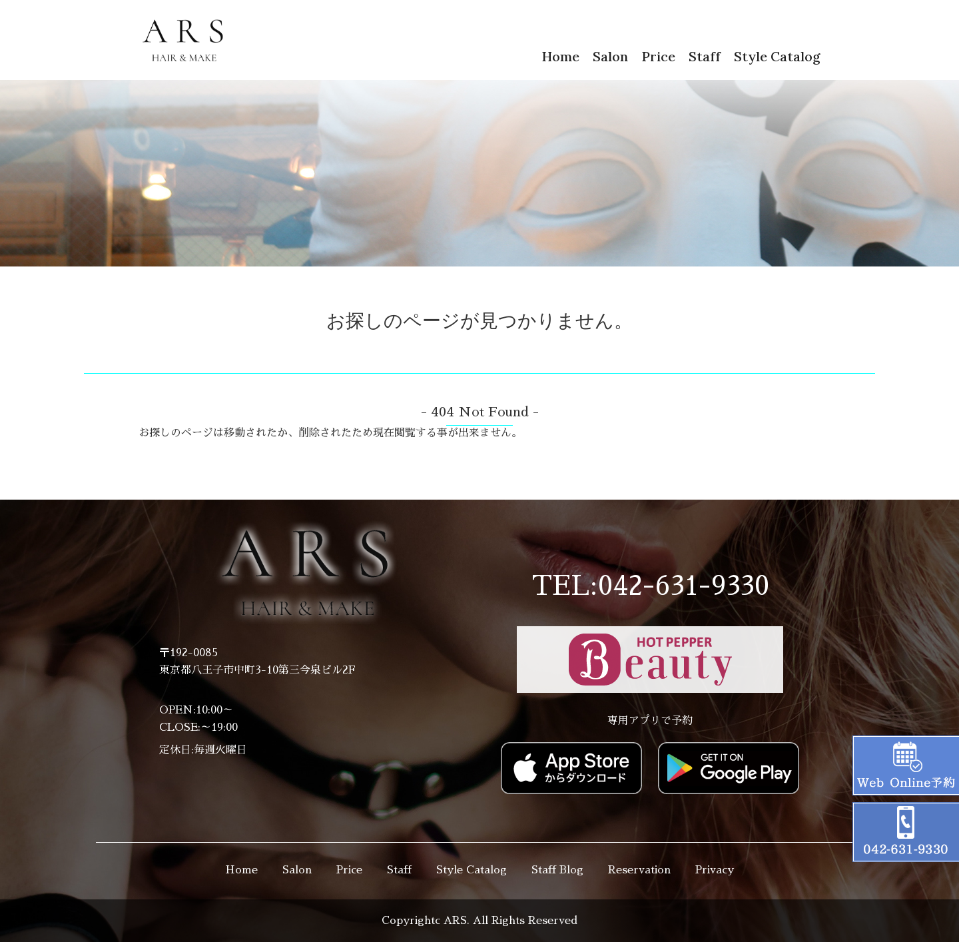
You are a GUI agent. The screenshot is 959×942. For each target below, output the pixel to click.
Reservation (639, 870)
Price (658, 56)
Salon (610, 56)
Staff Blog (557, 870)
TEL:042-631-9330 (650, 586)
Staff (705, 56)
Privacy (714, 870)
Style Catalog (777, 56)
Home (560, 56)
